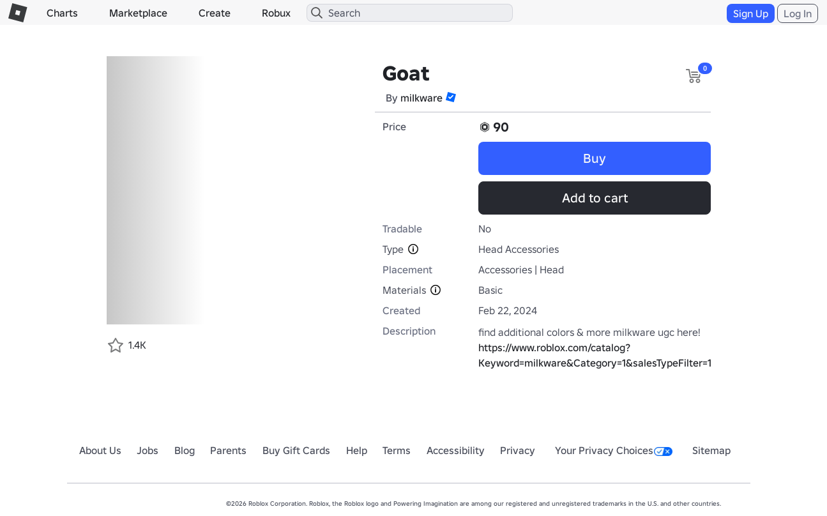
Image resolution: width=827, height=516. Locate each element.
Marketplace (138, 12)
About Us (100, 450)
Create (215, 12)
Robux (276, 12)
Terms (397, 450)
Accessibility (456, 450)
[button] (451, 97)
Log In (798, 13)
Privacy (517, 450)
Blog (184, 450)
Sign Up (750, 13)
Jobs (147, 450)
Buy (594, 158)
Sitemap (711, 450)
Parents (228, 450)
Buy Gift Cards (296, 450)
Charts (62, 12)
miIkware (421, 97)
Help (356, 450)
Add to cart (595, 198)
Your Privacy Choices (613, 450)
